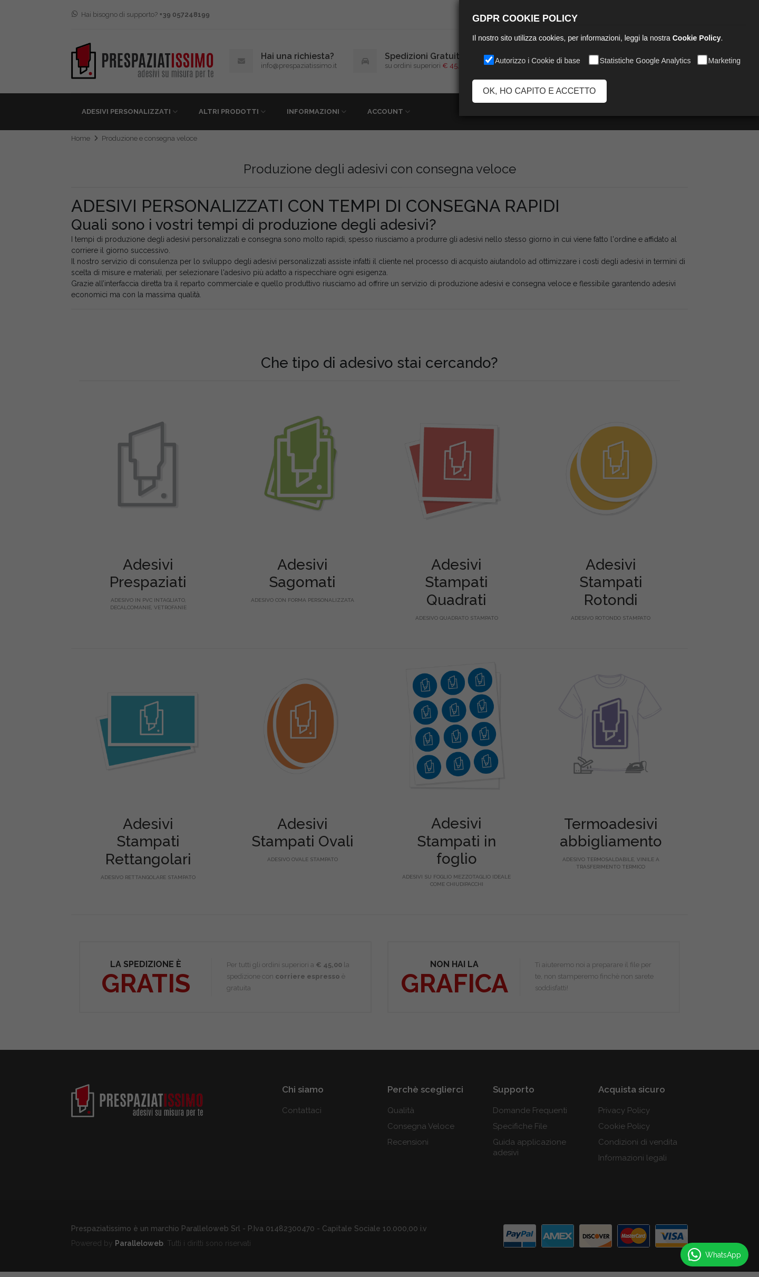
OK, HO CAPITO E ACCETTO (539, 90)
